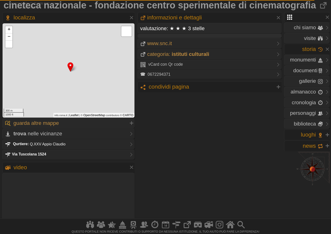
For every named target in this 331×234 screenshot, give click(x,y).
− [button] (9, 36)
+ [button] (9, 29)
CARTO (128, 115)
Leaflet (74, 115)
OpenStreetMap (94, 115)
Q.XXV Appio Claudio (35, 144)
